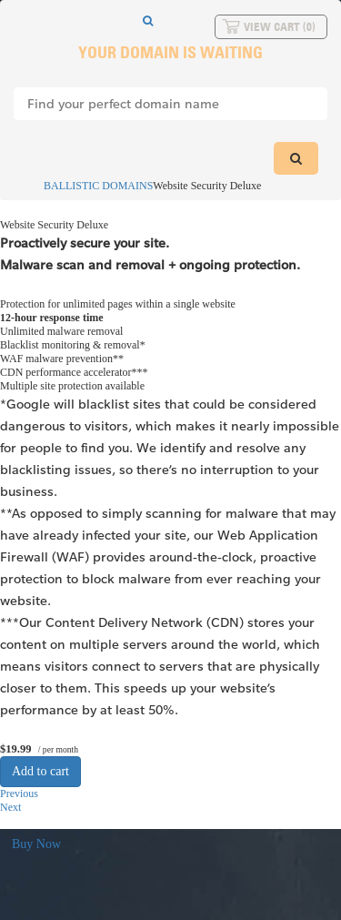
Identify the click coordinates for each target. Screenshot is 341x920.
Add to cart (40, 771)
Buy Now (36, 844)
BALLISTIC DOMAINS (90, 185)
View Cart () (280, 26)
